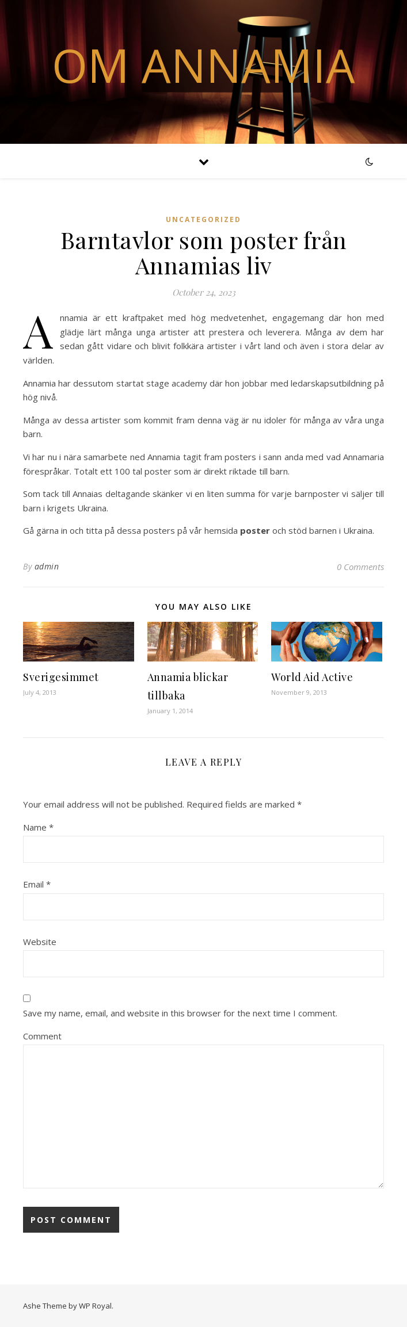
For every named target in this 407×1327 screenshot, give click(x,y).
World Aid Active (312, 677)
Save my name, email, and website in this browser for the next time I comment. (180, 1013)
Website (39, 941)
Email (37, 884)
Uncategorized (203, 219)
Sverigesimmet (61, 677)
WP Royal (95, 1306)
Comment (42, 1036)
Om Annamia (203, 65)
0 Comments (360, 566)
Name (38, 827)
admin (47, 566)
